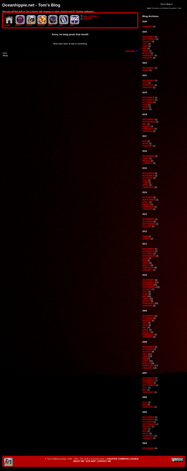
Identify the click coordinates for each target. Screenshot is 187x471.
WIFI (52, 24)
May (144, 48)
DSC (74, 24)
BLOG (31, 24)
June (145, 46)
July (144, 44)
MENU (20, 24)
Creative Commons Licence (123, 459)
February (148, 55)
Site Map (91, 461)
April (145, 51)
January (131, 51)
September (148, 39)
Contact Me (104, 461)
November (148, 80)
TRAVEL (41, 24)
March (146, 53)
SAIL (63, 24)
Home (9, 24)
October (147, 102)
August (146, 41)
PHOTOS (86, 19)
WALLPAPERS (89, 16)
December (148, 37)
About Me (79, 461)
